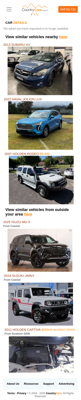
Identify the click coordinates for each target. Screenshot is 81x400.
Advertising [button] (67, 383)
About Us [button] (13, 383)
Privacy (21, 393)
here (63, 37)
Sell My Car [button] (68, 9)
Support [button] (48, 383)
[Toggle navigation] (9, 9)
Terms (11, 393)
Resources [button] (31, 383)
